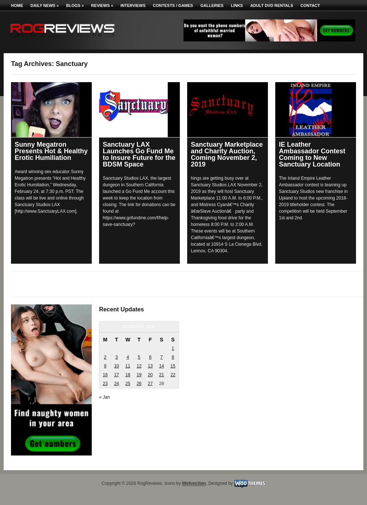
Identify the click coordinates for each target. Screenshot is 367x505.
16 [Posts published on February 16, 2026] (105, 374)
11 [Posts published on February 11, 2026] (128, 366)
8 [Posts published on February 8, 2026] (173, 357)
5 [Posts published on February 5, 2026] (139, 357)
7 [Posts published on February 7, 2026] (161, 357)
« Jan (104, 397)
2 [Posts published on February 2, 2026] (105, 357)
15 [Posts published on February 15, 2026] (172, 366)
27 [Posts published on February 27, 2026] (150, 383)
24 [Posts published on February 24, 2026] (116, 383)
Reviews (102, 5)
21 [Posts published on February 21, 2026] (161, 374)
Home (17, 5)
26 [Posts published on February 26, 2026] (139, 383)
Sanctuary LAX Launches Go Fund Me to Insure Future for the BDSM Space (139, 154)
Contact (310, 5)
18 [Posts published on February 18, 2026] (128, 374)
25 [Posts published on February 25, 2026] (128, 383)
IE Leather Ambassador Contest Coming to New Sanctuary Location (312, 154)
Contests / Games (173, 5)
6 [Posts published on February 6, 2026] (150, 357)
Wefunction (194, 483)
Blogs (75, 5)
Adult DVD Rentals (271, 5)
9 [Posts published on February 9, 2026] (105, 366)
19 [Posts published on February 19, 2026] (139, 374)
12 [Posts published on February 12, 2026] (139, 366)
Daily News (44, 5)
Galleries (212, 5)
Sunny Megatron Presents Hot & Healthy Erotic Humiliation (51, 151)
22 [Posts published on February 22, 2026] (172, 374)
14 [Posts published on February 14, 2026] (161, 366)
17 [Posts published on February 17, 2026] (116, 374)
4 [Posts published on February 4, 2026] (128, 357)
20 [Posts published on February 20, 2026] (150, 374)
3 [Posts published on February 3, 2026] (116, 357)
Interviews (132, 5)
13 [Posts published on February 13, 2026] (150, 366)
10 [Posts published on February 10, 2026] (116, 366)
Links (237, 5)
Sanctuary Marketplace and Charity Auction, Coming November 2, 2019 (227, 154)
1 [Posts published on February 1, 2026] (173, 348)
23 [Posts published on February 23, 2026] (105, 383)
